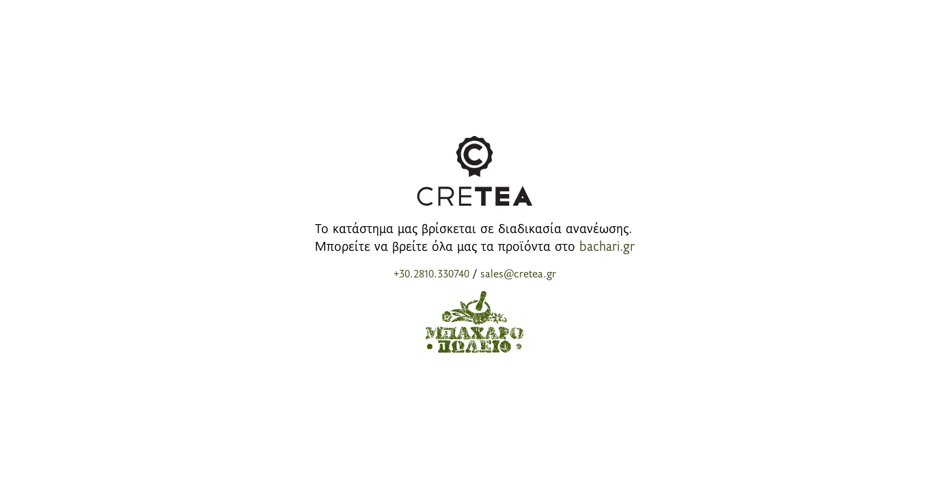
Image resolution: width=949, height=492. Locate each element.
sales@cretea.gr (518, 272)
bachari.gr (607, 245)
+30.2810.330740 (431, 272)
